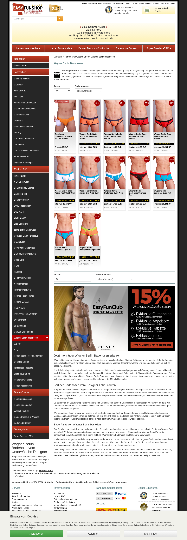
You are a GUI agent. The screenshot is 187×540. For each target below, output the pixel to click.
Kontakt (156, 3)
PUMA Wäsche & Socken (25, 314)
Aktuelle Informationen (22, 496)
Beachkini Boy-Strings (24, 188)
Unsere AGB (59, 496)
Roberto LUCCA (21, 302)
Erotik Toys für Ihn (22, 374)
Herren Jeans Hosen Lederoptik (28, 356)
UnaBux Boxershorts (23, 332)
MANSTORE (20, 91)
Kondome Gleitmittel (23, 380)
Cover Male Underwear (24, 248)
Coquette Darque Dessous (26, 236)
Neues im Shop (21, 65)
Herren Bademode (61, 48)
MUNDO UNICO (21, 157)
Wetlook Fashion (21, 411)
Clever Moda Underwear (25, 109)
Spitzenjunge (20, 326)
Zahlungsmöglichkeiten (64, 502)
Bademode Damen (126, 48)
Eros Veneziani (21, 224)
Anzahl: (57, 86)
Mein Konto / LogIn (168, 3)
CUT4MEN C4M (21, 115)
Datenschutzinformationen (66, 499)
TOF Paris (18, 97)
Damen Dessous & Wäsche (93, 48)
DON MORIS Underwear (25, 254)
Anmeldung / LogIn (20, 508)
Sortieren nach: (82, 86)
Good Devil (19, 260)
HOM (16, 266)
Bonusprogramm (145, 3)
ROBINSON (19, 308)
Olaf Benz (18, 121)
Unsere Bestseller (22, 79)
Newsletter (107, 3)
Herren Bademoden (23, 405)
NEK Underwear (21, 182)
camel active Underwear (25, 230)
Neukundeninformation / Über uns (125, 3)
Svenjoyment (20, 320)
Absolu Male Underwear (25, 103)
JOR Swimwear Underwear (26, 151)
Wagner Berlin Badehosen (26, 338)
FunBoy (17, 133)
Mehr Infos (150, 533)
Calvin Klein (19, 242)
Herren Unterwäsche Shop (92, 3)
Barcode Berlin (20, 194)
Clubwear (18, 85)
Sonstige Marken (21, 362)
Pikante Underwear (22, 290)
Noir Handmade (21, 284)
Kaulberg (18, 272)
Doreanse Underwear (23, 127)
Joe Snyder (19, 145)
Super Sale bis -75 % (23, 436)
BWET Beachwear (22, 206)
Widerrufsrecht (60, 511)
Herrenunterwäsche (28, 48)
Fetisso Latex (20, 176)
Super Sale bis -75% (158, 48)
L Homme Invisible (22, 278)
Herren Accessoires (23, 386)
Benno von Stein (21, 200)
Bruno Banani (20, 218)
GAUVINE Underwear (24, 139)
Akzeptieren (36, 533)
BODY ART (19, 212)
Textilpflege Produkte (23, 368)
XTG (16, 350)
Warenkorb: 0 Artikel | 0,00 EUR (26, 511)
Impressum (59, 493)
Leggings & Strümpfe (23, 163)
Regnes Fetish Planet (24, 296)
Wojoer (17, 344)
